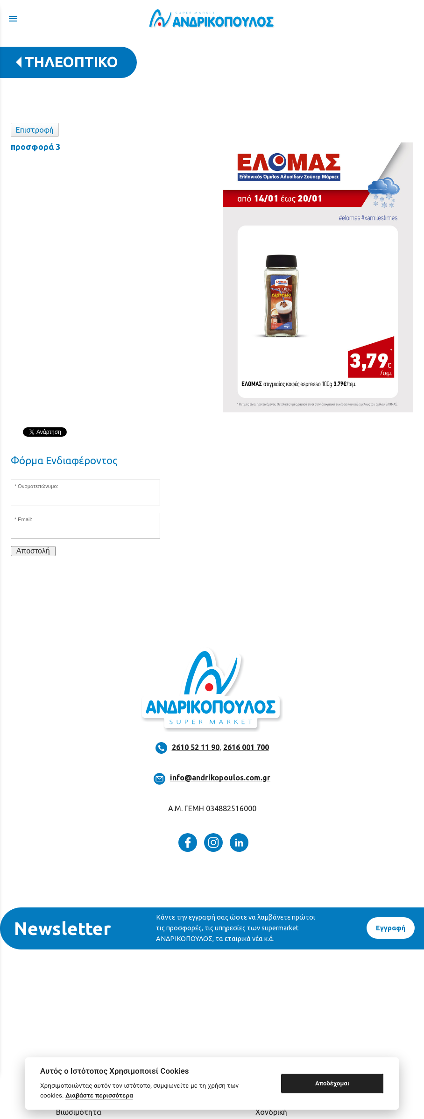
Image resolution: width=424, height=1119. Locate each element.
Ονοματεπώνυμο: (38, 486)
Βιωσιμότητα (78, 1112)
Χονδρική (271, 1112)
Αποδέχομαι (332, 1083)
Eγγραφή (390, 928)
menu (13, 18)
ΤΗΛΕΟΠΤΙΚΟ (71, 62)
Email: (25, 519)
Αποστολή (33, 551)
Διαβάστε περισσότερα (99, 1095)
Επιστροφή (35, 130)
